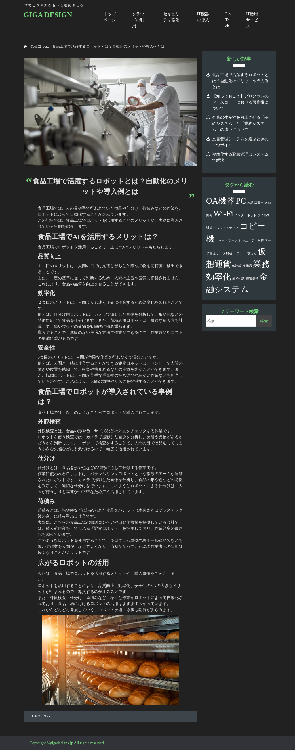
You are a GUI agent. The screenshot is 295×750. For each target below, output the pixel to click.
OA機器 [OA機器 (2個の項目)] (220, 200)
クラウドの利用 (138, 20)
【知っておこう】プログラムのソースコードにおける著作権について (240, 102)
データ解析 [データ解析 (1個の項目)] (224, 253)
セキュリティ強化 (171, 17)
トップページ (110, 17)
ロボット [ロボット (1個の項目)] (239, 253)
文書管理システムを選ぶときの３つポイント (240, 142)
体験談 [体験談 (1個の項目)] (236, 265)
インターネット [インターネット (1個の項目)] (245, 215)
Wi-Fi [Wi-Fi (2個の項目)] (223, 213)
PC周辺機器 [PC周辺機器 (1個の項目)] (255, 202)
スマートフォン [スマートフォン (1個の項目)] (226, 240)
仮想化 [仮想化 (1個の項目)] (251, 253)
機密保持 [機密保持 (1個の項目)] (252, 278)
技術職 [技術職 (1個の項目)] (247, 265)
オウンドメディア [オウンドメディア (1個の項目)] (226, 227)
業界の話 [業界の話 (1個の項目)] (238, 278)
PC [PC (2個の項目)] (241, 200)
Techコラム (40, 47)
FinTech (228, 20)
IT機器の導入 (203, 17)
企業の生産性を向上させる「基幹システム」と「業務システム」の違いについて (240, 123)
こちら (60, 522)
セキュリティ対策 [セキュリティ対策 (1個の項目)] (251, 240)
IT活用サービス (252, 20)
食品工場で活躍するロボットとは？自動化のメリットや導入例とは (240, 81)
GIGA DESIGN (48, 15)
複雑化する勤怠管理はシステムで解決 (240, 157)
